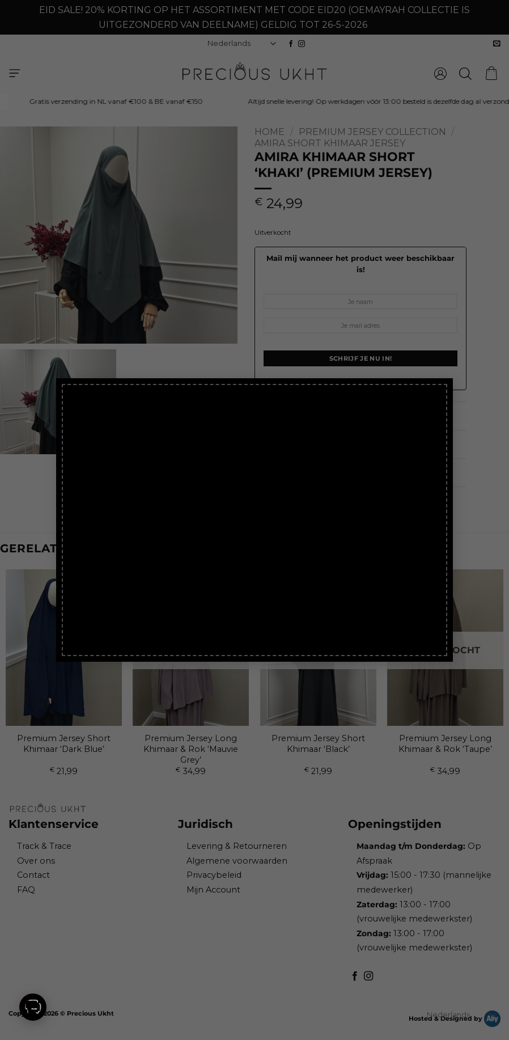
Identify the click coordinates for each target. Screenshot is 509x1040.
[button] (32, 1007)
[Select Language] (461, 1015)
